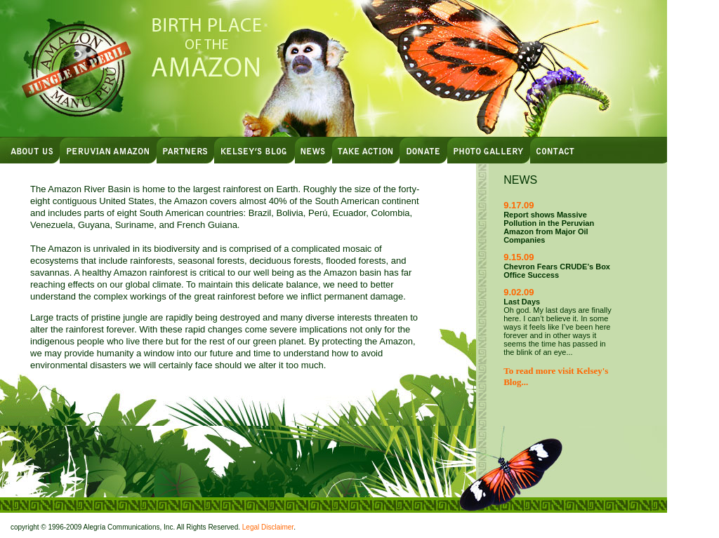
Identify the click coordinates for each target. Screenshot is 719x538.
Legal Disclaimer (267, 527)
